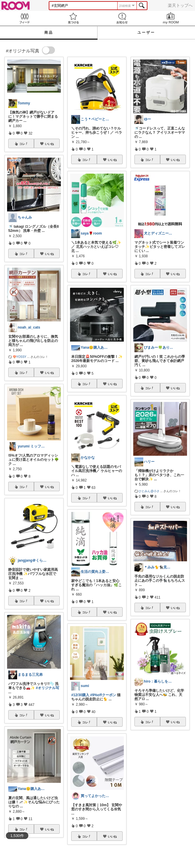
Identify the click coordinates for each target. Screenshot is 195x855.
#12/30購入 (80, 695)
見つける (73, 18)
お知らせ (122, 18)
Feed (24, 18)
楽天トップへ (180, 5)
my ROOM (170, 18)
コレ (23, 143)
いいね (49, 143)
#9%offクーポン (103, 695)
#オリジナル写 (47, 688)
